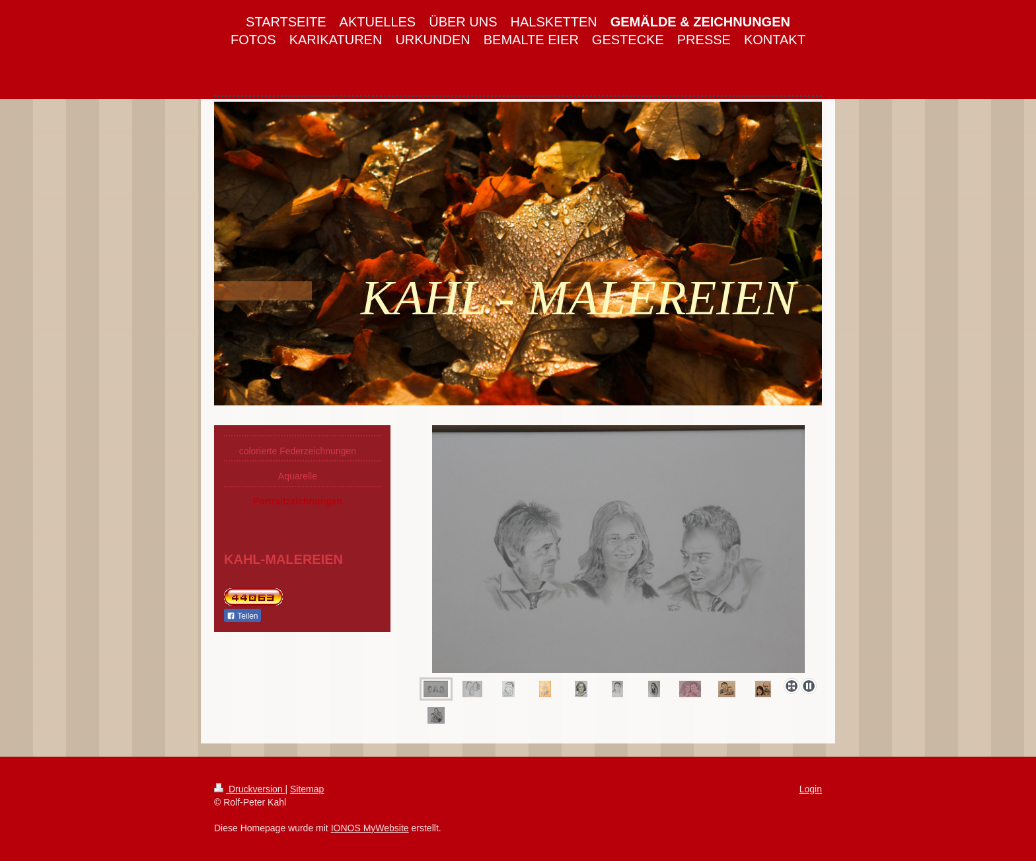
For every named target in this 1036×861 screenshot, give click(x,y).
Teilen (242, 616)
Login (810, 789)
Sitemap (307, 789)
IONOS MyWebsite (370, 828)
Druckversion (249, 789)
